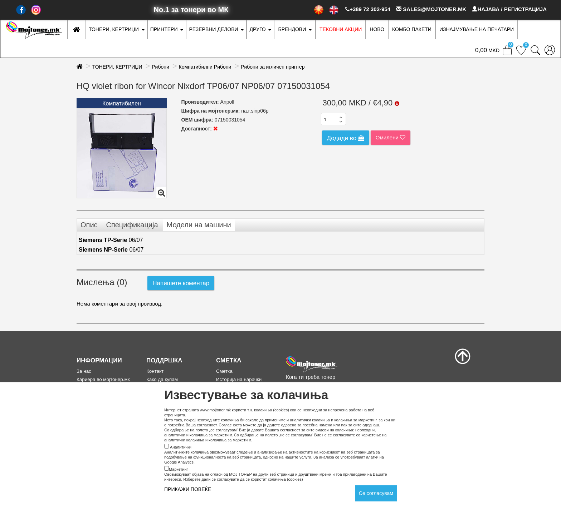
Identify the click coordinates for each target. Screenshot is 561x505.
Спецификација (132, 225)
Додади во (345, 138)
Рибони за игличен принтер (273, 67)
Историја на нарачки (239, 379)
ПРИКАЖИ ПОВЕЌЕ (187, 489)
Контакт (155, 371)
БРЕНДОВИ (292, 29)
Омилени (390, 137)
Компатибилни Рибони (205, 67)
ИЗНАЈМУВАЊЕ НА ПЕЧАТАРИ (476, 29)
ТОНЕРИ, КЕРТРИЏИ (114, 29)
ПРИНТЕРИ (164, 29)
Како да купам (162, 379)
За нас (84, 371)
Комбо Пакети (411, 29)
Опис (89, 225)
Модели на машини (199, 225)
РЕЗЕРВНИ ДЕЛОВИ (213, 29)
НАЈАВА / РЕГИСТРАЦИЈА (509, 9)
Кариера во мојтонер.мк (103, 379)
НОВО (377, 29)
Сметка (224, 371)
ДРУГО (257, 29)
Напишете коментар (180, 283)
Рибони (160, 67)
